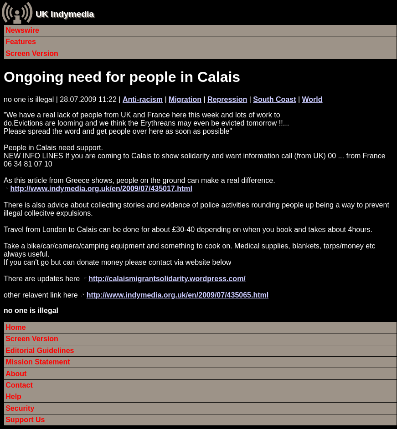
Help (13, 396)
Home (15, 327)
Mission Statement (37, 362)
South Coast (274, 99)
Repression (227, 99)
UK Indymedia (65, 14)
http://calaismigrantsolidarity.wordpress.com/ (167, 279)
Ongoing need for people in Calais (122, 77)
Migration (185, 99)
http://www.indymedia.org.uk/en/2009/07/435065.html (178, 295)
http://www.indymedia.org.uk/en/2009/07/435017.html (101, 188)
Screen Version (31, 53)
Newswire (22, 30)
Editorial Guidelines (39, 350)
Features (20, 41)
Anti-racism (143, 99)
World (312, 99)
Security (19, 408)
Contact (19, 385)
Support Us (25, 420)
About (15, 374)
